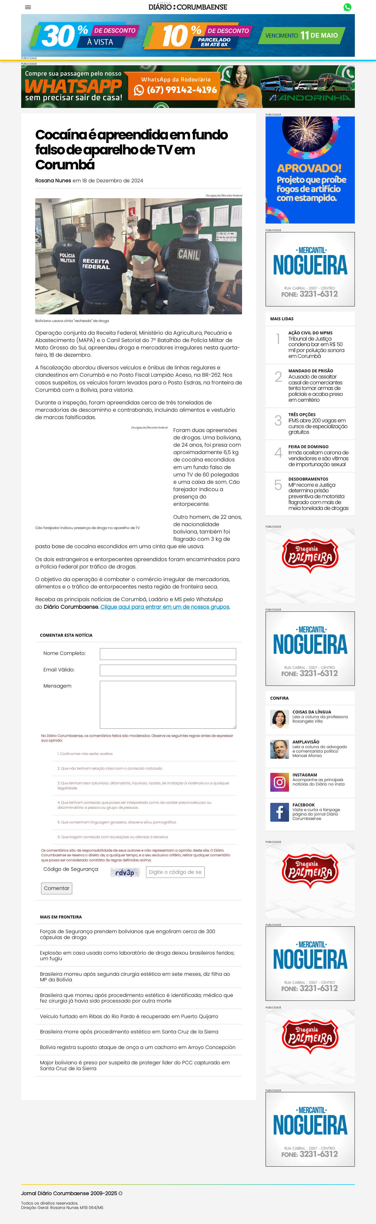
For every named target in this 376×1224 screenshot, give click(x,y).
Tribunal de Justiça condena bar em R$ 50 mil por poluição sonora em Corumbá (316, 347)
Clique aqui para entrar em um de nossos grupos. (165, 607)
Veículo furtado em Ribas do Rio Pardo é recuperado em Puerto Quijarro (129, 1016)
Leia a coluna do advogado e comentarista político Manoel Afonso (320, 751)
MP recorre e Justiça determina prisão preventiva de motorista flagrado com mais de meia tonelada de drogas (318, 496)
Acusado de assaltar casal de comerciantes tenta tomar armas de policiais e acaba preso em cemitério (315, 388)
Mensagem (57, 685)
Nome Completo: (64, 653)
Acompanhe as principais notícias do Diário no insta (319, 782)
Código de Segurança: (71, 869)
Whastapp (347, 7)
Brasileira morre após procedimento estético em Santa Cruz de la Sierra (129, 1031)
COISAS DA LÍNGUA (312, 712)
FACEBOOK (304, 805)
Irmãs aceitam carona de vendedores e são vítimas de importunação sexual (318, 458)
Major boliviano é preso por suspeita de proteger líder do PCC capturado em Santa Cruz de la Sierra (135, 1065)
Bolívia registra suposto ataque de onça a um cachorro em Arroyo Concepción (138, 1047)
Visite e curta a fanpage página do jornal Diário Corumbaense (316, 814)
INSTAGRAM (305, 775)
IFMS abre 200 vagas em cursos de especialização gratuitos (318, 426)
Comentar (56, 888)
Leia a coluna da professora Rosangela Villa (320, 719)
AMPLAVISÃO (306, 742)
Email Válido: (58, 669)
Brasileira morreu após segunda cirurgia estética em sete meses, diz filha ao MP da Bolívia (135, 976)
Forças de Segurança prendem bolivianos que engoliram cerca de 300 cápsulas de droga (127, 934)
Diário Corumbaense (188, 7)
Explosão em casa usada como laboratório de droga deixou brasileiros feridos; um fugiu (137, 955)
